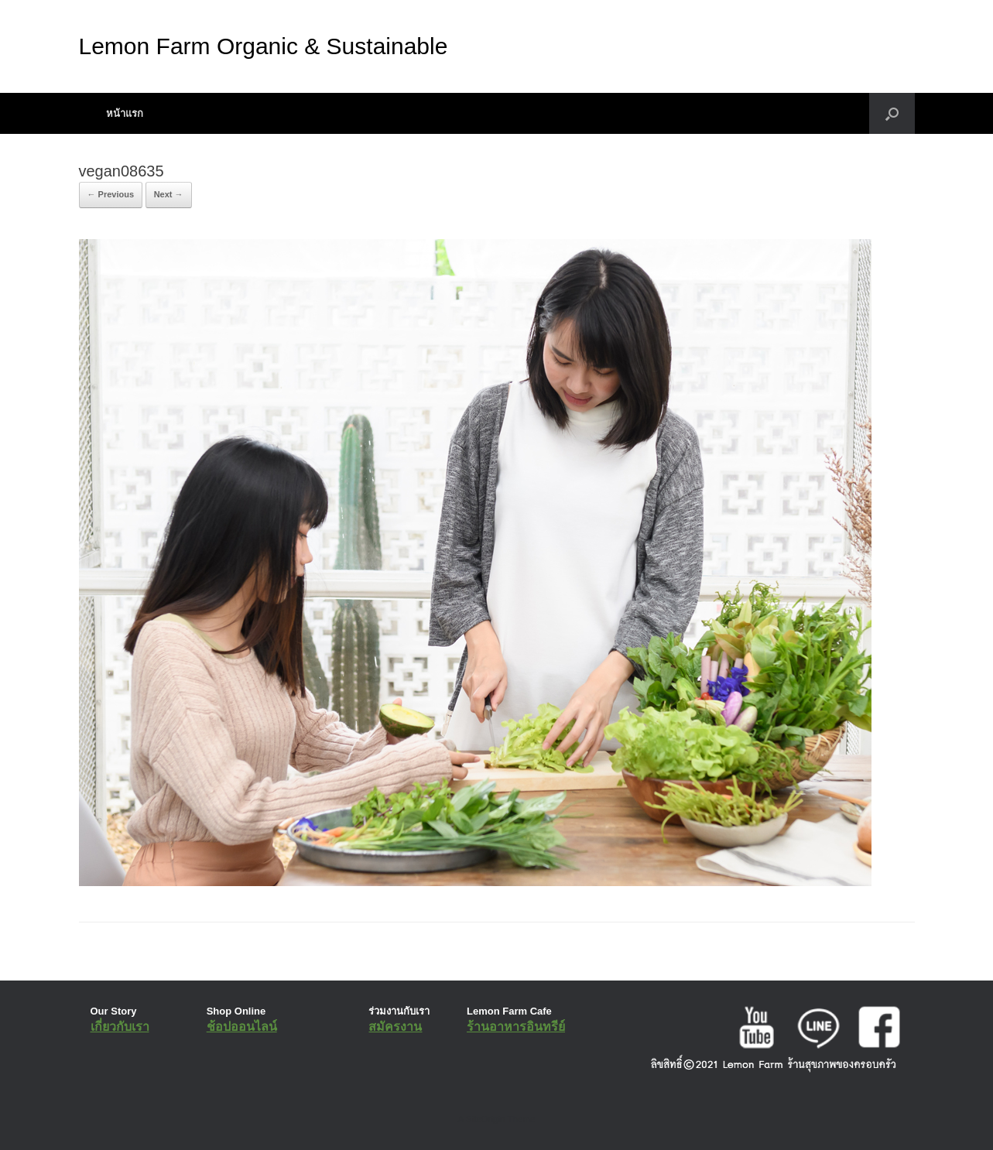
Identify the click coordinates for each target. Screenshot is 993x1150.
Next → (168, 194)
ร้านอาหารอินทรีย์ (516, 1026)
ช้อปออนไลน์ (242, 1026)
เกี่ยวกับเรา (120, 1026)
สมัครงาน (395, 1026)
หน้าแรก (124, 113)
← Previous (111, 194)
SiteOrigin (485, 1119)
